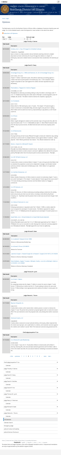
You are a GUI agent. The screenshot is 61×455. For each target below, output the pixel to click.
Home (3, 18)
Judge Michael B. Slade (10, 406)
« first (11, 356)
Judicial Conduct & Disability (11, 429)
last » (49, 356)
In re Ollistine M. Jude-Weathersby (20, 340)
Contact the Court (10, 440)
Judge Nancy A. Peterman (11, 400)
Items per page (30, 37)
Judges (7, 18)
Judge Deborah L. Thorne (10, 413)
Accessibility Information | (31, 440)
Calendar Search (8, 422)
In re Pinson (14, 116)
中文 (40, 442)
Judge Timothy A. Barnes (10, 368)
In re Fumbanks (15, 101)
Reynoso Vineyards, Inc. (17, 303)
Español (23, 442)
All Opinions (7, 419)
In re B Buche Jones (16, 131)
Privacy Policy (21, 440)
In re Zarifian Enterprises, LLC (19, 172)
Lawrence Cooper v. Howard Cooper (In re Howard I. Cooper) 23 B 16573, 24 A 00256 (34, 254)
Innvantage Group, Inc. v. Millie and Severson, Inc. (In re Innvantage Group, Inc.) (32, 73)
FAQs (16, 440)
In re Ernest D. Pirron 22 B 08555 (20, 246)
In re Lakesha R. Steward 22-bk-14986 (21, 239)
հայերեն (45, 442)
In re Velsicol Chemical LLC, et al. (19, 202)
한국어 (35, 442)
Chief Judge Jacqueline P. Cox (11, 362)
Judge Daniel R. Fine (9, 387)
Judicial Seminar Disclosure (11, 432)
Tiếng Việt (29, 442)
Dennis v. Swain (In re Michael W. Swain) (22, 144)
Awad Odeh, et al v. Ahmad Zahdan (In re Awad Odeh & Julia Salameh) (30, 217)
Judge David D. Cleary (10, 375)
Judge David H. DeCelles (10, 381)
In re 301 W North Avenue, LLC (19, 157)
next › (45, 356)
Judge (9, 37)
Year (3, 37)
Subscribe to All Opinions (10, 33)
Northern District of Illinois (27, 9)
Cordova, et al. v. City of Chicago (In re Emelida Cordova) (26, 49)
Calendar (8, 365)
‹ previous (17, 356)
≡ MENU (4, 2)
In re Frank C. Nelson (16, 279)
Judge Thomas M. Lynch (10, 394)
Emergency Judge (8, 426)
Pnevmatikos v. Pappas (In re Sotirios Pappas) (23, 88)
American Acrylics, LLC (17, 318)
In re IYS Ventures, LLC (17, 187)
